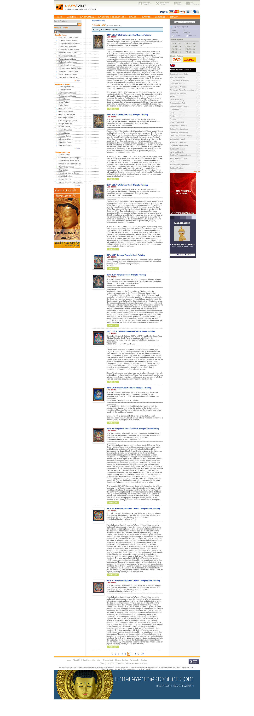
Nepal (172, 161)
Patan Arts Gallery (177, 100)
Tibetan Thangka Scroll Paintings (70, 182)
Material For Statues (178, 93)
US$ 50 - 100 (175, 43)
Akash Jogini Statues (66, 87)
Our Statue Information (179, 146)
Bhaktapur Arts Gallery (178, 103)
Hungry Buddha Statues (67, 56)
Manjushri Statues (64, 145)
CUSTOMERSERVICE (147, 3)
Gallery (172, 96)
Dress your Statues (177, 84)
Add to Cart (113, 109)
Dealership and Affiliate (179, 132)
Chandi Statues (63, 99)
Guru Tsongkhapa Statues (67, 121)
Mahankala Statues (65, 142)
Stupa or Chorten (64, 179)
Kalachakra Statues (65, 130)
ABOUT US (71, 17)
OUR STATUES (103, 17)
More (78, 81)
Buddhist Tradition (177, 168)
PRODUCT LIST (118, 17)
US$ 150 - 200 (176, 49)
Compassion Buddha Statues (69, 50)
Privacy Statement (177, 122)
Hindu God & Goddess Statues (69, 164)
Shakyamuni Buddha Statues (68, 71)
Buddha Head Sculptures (67, 47)
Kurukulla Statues (64, 136)
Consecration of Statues (179, 80)
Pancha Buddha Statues (67, 65)
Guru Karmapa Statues (66, 114)
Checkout (177, 36)
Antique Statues (64, 155)
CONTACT (174, 17)
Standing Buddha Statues (67, 74)
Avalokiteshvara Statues (67, 93)
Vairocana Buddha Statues (68, 77)
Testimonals (174, 110)
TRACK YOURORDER (164, 3)
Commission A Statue (178, 87)
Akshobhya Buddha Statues (68, 37)
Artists (172, 116)
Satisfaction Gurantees (179, 129)
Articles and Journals (178, 142)
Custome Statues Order (179, 74)
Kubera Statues (64, 133)
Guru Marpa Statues (65, 117)
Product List (108, 660)
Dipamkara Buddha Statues (68, 53)
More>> (197, 171)
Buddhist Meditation (177, 149)
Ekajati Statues (63, 105)
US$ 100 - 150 (176, 46)
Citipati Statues (63, 102)
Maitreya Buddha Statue (67, 59)
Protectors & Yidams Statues (68, 173)
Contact (144, 660)
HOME (59, 17)
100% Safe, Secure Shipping (181, 136)
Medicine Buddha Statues (67, 62)
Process (173, 119)
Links (172, 113)
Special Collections (65, 176)
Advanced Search (61, 27)
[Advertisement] (59, 708)
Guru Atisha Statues (65, 111)
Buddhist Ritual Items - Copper (69, 158)
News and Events (177, 152)
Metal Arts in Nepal (177, 139)
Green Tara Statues (65, 108)
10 (142, 654)
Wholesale (134, 660)
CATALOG (132, 17)
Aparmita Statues (64, 90)
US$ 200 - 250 (176, 52)
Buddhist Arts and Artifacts (180, 165)
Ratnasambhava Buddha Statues (70, 68)
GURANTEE (146, 17)
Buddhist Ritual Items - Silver (68, 161)
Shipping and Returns (178, 125)
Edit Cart (192, 36)
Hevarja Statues (64, 127)
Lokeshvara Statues (65, 139)
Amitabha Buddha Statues (67, 40)
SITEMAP (180, 3)
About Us (76, 660)
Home (68, 660)
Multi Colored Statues (66, 167)
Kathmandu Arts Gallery (179, 106)
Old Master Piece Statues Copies (183, 90)
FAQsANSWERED (194, 3)
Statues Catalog (121, 660)
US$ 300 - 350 (190, 46)
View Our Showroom (178, 77)
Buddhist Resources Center (180, 155)
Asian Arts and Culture (178, 158)
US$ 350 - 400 (190, 49)
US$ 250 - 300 (190, 43)
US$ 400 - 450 (190, 52)
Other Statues (63, 170)
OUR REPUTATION (87, 17)
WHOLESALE (160, 17)
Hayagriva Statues (65, 124)
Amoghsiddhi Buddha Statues (69, 43)
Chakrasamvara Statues (67, 96)
